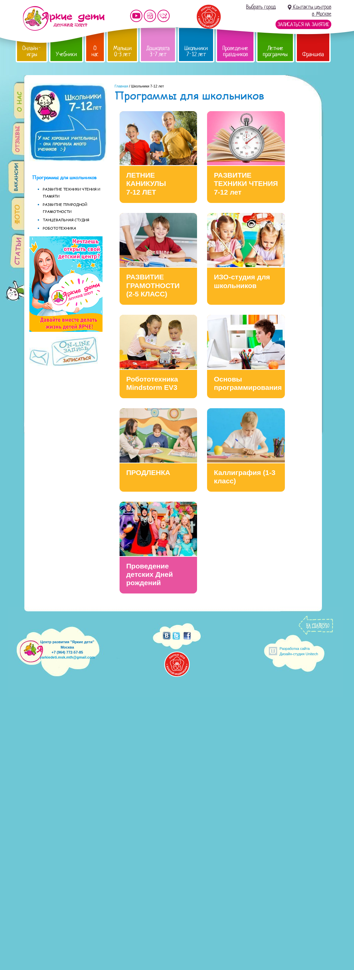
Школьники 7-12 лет (196, 51)
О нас (95, 51)
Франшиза (313, 54)
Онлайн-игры (31, 51)
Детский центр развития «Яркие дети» (64, 18)
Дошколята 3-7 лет (158, 51)
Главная (121, 86)
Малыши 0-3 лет (122, 51)
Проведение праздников (235, 51)
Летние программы (275, 51)
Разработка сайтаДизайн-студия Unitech (299, 651)
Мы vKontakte (163, 16)
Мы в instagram (150, 16)
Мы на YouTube (136, 16)
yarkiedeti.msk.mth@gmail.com (67, 657)
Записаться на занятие (303, 24)
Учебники (66, 54)
